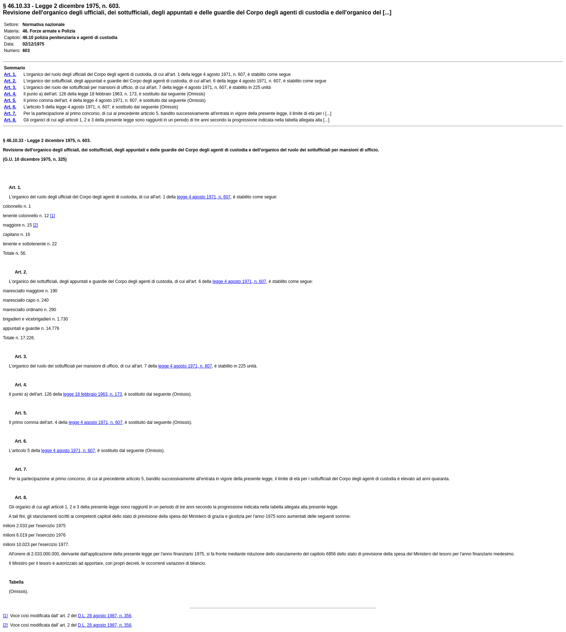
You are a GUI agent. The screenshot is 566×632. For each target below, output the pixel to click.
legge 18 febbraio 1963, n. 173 (92, 394)
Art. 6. (18, 441)
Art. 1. (15, 187)
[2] (35, 225)
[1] (52, 215)
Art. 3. (18, 356)
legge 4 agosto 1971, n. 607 (204, 196)
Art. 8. (18, 497)
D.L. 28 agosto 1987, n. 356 (104, 615)
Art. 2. (18, 272)
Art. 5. (18, 413)
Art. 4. (18, 384)
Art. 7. (18, 469)
